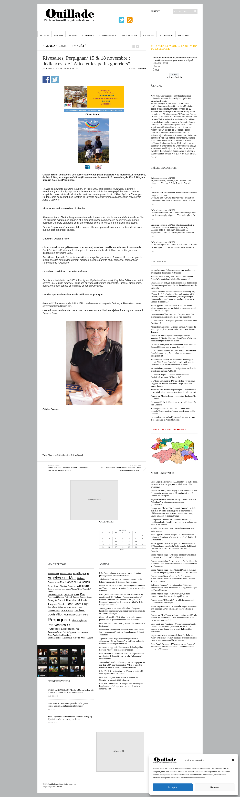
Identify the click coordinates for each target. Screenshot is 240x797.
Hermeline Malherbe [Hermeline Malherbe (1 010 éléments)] (77, 600)
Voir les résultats (174, 77)
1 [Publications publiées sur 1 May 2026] (129, 536)
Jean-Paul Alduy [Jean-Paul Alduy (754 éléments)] (55, 607)
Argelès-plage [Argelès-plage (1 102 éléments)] (81, 573)
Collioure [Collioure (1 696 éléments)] (83, 586)
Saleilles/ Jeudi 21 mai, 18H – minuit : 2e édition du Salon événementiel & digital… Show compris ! (172, 277)
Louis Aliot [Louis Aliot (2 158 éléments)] (55, 614)
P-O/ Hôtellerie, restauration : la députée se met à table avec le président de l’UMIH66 (173, 369)
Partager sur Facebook (46, 79)
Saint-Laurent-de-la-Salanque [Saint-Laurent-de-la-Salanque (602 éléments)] (60, 638)
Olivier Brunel (77, 455)
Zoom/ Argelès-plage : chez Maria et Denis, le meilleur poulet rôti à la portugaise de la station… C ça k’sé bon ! (174, 571)
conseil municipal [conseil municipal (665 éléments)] (55, 594)
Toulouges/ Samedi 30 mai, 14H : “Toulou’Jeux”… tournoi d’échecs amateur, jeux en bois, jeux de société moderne (173, 411)
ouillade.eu (53, 784)
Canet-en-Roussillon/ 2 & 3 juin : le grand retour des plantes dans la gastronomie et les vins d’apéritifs (172, 315)
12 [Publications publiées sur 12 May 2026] (109, 541)
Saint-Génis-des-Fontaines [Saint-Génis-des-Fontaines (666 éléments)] (59, 635)
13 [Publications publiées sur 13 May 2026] (116, 541)
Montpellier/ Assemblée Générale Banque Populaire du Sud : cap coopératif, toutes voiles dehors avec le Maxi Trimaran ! (173, 329)
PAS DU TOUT (161, 63)
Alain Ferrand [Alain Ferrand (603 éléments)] (53, 574)
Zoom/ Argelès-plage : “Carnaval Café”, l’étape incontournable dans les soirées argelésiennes (170, 595)
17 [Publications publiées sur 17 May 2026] (142, 541)
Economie (88, 35)
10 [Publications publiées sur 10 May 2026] (142, 538)
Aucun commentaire (137, 68)
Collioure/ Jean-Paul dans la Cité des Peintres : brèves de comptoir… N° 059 (174, 194)
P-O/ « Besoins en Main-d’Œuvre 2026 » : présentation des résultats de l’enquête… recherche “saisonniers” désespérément (173, 353)
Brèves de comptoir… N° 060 (163, 178)
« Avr (122, 549)
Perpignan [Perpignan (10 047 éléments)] (59, 619)
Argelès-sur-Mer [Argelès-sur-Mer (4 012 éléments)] (62, 578)
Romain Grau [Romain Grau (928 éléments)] (54, 632)
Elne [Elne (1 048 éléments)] (82, 594)
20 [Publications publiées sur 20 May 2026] (116, 544)
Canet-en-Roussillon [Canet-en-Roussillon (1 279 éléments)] (77, 582)
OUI (157, 70)
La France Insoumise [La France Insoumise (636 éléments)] (73, 607)
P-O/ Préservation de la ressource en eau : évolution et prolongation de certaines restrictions (173, 271)
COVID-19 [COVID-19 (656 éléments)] (68, 594)
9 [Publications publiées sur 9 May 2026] (135, 538)
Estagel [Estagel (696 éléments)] (68, 597)
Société (80, 46)
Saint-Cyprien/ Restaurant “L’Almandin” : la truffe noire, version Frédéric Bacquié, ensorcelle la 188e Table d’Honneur (174, 484)
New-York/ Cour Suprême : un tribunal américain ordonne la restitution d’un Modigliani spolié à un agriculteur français (171, 98)
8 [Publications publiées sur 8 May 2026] (129, 538)
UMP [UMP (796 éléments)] (83, 637)
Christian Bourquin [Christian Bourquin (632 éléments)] (68, 586)
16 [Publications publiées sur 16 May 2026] (136, 541)
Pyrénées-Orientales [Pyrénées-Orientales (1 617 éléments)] (61, 629)
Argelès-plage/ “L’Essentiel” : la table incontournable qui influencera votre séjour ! (172, 601)
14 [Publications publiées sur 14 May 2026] (122, 541)
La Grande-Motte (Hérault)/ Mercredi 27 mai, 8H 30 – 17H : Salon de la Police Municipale (173, 418)
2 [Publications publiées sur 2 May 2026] (135, 536)
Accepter (173, 787)
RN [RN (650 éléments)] (77, 629)
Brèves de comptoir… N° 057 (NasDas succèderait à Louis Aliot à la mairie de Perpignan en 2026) (172, 226)
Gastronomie (130, 35)
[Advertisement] (94, 420)
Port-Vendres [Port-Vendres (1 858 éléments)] (57, 625)
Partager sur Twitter (55, 79)
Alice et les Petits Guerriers (59, 455)
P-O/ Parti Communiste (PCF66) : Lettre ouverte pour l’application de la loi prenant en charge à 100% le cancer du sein (173, 383)
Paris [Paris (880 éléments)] (85, 614)
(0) (156, 157)
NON (157, 66)
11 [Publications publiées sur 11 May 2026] (102, 541)
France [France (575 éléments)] (76, 597)
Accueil (44, 35)
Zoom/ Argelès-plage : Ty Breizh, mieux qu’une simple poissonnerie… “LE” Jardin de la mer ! (173, 556)
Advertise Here (94, 499)
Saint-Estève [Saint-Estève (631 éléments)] (82, 632)
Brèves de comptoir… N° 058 (163, 210)
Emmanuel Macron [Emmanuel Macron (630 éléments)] (56, 597)
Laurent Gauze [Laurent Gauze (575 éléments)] (54, 611)
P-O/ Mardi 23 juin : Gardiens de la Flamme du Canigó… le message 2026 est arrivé (170, 375)
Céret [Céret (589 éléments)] (76, 594)
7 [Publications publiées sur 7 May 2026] (122, 538)
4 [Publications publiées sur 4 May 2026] (102, 538)
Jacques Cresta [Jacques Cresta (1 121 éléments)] (56, 604)
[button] (233, 760)
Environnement (108, 35)
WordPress (57, 786)
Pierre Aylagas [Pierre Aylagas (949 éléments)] (79, 620)
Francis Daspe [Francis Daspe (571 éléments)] (86, 597)
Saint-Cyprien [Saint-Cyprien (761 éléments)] (69, 632)
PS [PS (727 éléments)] (68, 625)
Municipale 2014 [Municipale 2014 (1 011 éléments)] (73, 614)
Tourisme (183, 35)
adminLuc (50, 68)
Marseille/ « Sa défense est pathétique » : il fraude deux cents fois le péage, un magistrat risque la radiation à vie (174, 391)
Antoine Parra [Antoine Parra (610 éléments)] (66, 574)
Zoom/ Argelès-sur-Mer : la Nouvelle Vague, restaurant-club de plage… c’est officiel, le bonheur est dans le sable (173, 609)
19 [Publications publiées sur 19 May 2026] (109, 544)
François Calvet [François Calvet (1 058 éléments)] (56, 600)
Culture (73, 35)
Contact (155, 11)
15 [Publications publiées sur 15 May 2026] (129, 541)
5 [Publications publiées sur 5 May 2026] (109, 538)
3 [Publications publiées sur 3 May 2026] (142, 536)
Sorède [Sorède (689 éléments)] (76, 638)
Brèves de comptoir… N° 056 (163, 242)
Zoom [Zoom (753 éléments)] (90, 638)
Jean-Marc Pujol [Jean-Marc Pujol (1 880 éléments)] (78, 604)
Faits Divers (166, 35)
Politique (148, 35)
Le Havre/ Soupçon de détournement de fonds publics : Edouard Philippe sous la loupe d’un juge (173, 345)
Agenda (58, 35)
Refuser (214, 787)
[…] (152, 157)
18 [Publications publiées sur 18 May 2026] (102, 544)
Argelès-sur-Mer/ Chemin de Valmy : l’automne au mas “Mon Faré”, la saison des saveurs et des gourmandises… (173, 502)
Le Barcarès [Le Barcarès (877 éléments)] (67, 610)
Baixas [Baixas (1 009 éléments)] (81, 578)
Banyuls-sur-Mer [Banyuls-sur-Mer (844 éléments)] (56, 582)
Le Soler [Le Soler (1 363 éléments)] (80, 610)
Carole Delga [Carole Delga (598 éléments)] (53, 586)
